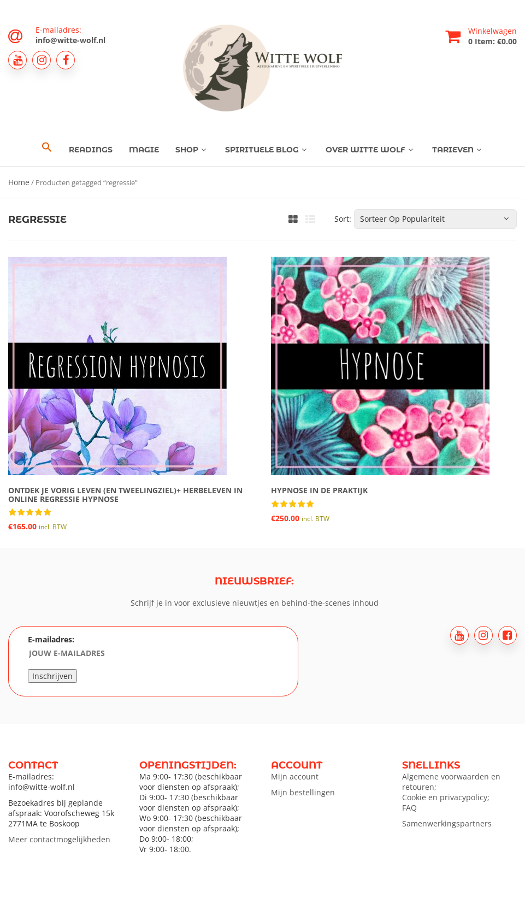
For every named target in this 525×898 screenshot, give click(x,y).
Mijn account (294, 776)
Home (19, 182)
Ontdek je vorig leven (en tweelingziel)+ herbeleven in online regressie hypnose (125, 494)
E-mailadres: (96, 647)
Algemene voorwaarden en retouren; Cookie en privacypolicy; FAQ (451, 792)
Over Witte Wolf (371, 150)
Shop (192, 150)
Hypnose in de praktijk (319, 490)
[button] (47, 147)
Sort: (342, 219)
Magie (144, 150)
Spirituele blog (267, 150)
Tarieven (458, 150)
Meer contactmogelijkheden (59, 839)
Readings (91, 150)
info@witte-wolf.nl (70, 40)
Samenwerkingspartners (447, 823)
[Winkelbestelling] (435, 219)
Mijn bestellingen (303, 792)
